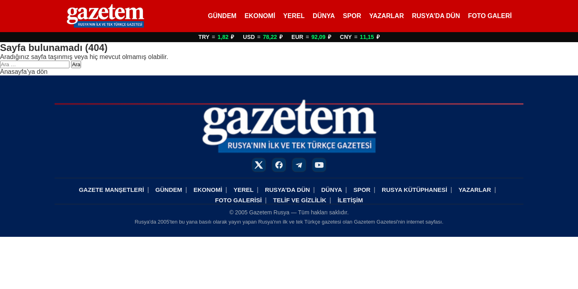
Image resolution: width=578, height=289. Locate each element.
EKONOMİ (259, 15)
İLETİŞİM (350, 200)
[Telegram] (299, 165)
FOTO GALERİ (490, 15)
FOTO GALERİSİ (238, 200)
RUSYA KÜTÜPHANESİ (414, 189)
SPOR (352, 15)
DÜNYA (324, 15)
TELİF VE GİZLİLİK (299, 200)
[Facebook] (279, 165)
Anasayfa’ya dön (23, 71)
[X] (259, 165)
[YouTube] (319, 165)
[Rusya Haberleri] (105, 16)
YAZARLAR (386, 15)
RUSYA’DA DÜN (436, 15)
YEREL (294, 15)
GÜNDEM (222, 15)
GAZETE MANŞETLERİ (111, 189)
